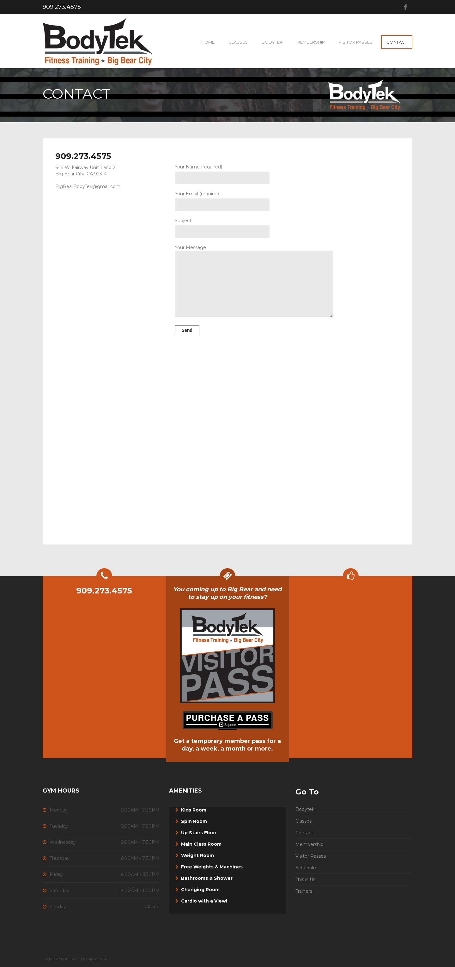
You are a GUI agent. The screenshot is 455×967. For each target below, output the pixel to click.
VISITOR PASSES (356, 42)
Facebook (405, 7)
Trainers (303, 891)
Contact (396, 42)
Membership (310, 42)
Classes (238, 42)
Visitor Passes (310, 856)
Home (208, 42)
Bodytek (304, 809)
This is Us (305, 879)
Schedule (305, 868)
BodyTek (272, 42)
